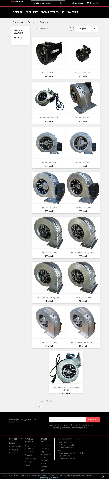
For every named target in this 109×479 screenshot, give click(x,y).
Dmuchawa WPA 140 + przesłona (48, 298)
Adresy (43, 463)
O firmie (18, 12)
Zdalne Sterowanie (52, 12)
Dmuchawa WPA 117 (49, 208)
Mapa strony (29, 462)
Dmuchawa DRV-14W (83, 73)
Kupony (44, 467)
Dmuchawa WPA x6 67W (48, 118)
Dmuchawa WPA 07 (82, 163)
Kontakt (72, 12)
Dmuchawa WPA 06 (48, 163)
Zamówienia (45, 448)
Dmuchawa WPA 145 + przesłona (82, 253)
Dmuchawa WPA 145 (83, 298)
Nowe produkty (15, 446)
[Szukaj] (48, 3)
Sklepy (27, 465)
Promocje (12, 443)
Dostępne (87, 28)
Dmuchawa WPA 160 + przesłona (82, 342)
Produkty (32, 12)
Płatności (28, 455)
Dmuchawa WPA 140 (49, 253)
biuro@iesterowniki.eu (67, 458)
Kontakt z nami (30, 458)
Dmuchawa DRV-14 (48, 73)
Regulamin (29, 452)
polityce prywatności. (49, 478)
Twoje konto (44, 440)
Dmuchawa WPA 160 (49, 342)
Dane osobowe (46, 445)
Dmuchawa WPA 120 (83, 208)
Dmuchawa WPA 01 (82, 118)
